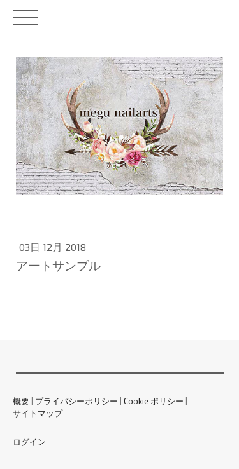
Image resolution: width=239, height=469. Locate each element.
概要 (21, 401)
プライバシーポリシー (76, 401)
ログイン (29, 442)
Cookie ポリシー (154, 401)
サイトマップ (37, 413)
